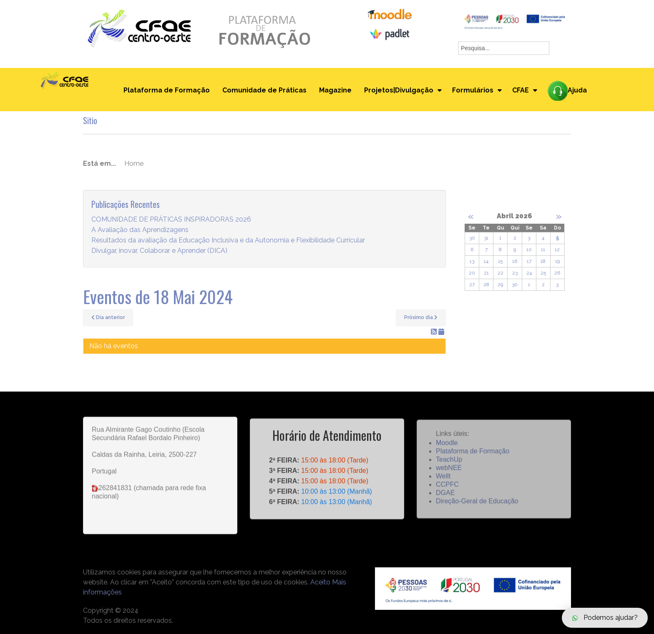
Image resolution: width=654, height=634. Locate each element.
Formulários (472, 90)
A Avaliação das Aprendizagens (140, 230)
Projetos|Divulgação (398, 90)
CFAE (520, 90)
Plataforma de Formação (166, 90)
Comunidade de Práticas (264, 90)
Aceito (320, 582)
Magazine (335, 90)
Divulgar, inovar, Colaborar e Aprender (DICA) (159, 251)
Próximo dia (421, 317)
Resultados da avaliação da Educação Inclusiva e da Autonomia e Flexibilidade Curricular (228, 241)
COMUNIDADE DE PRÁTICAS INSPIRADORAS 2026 (171, 220)
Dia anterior (108, 317)
